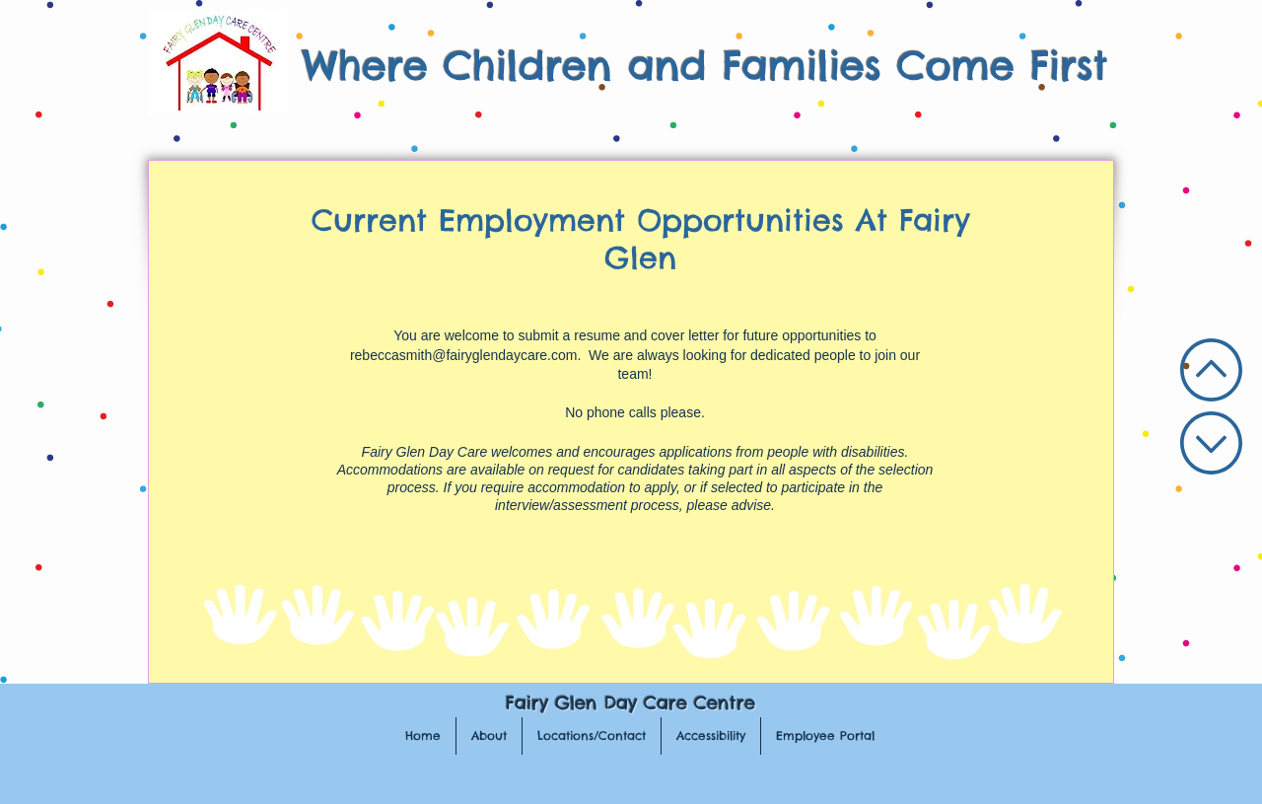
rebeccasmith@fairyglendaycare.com (464, 355)
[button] (489, 736)
